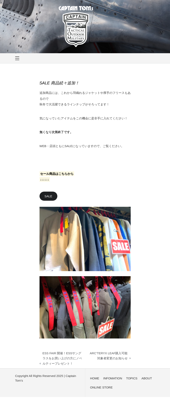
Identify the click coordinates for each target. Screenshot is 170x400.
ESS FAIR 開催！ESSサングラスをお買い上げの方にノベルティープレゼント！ (62, 358)
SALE (48, 196)
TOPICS (132, 378)
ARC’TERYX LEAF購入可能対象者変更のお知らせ (108, 355)
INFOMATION (112, 378)
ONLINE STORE (101, 387)
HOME (94, 378)
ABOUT (146, 378)
